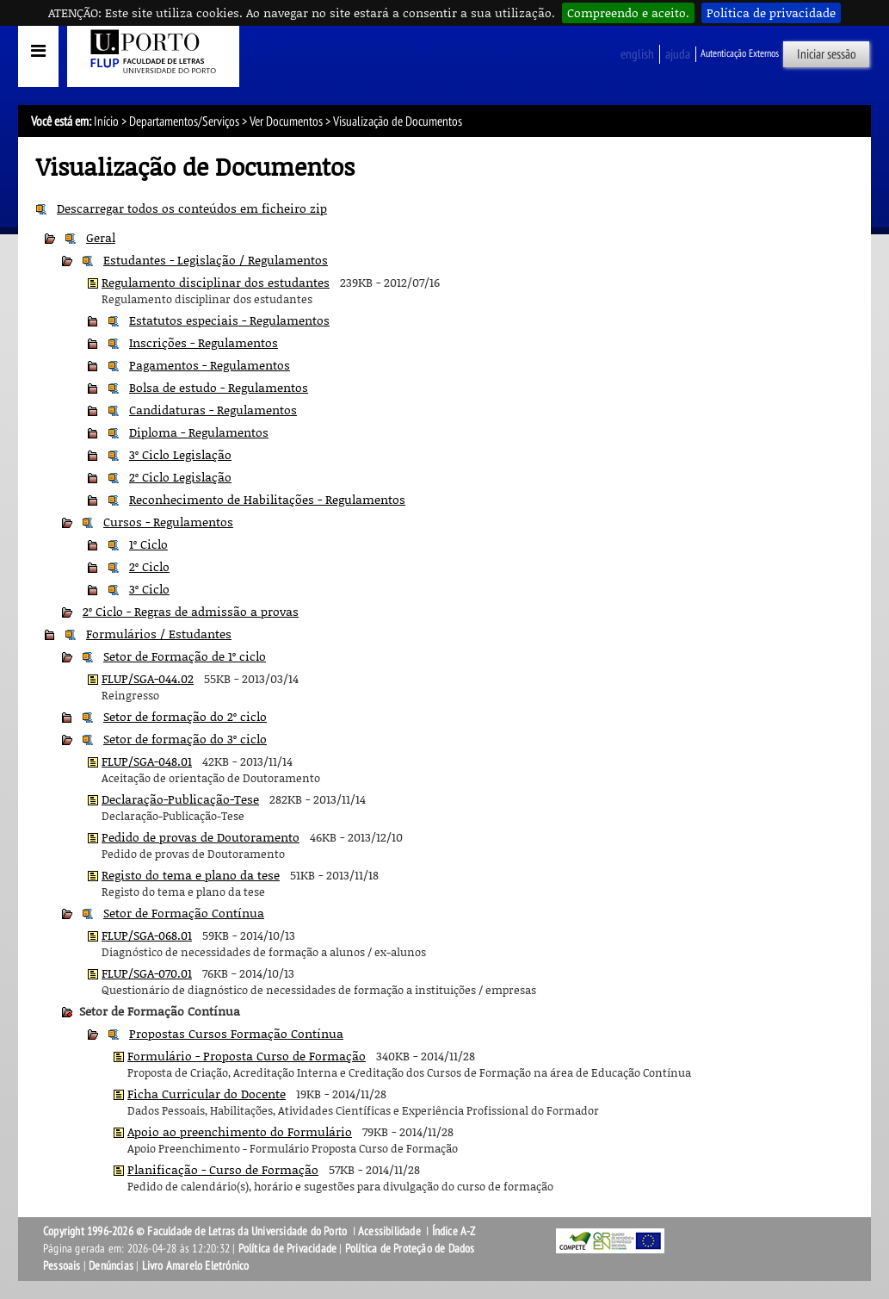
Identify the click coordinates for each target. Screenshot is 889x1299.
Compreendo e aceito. (628, 12)
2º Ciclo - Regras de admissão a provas (191, 611)
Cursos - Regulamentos (168, 521)
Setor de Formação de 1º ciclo (184, 656)
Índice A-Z (454, 1231)
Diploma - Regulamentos (199, 432)
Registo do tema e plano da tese (191, 875)
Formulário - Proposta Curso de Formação (246, 1055)
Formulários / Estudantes (159, 633)
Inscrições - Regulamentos (203, 342)
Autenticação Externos (740, 53)
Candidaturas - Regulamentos (213, 409)
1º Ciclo (148, 544)
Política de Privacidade (287, 1248)
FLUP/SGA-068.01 (147, 935)
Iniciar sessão (826, 54)
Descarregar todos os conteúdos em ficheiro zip (192, 208)
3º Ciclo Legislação (180, 454)
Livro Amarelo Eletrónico (196, 1266)
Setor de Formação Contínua (183, 912)
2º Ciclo (149, 566)
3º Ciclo (149, 589)
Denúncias (111, 1266)
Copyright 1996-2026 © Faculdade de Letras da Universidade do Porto (196, 1231)
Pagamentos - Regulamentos (209, 365)
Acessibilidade (389, 1231)
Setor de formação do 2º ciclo (185, 716)
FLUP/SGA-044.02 (148, 678)
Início (106, 121)
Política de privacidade (771, 12)
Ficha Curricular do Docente (206, 1093)
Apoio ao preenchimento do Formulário (239, 1131)
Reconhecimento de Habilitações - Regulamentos (267, 499)
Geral (100, 237)
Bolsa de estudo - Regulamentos (218, 387)
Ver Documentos (286, 121)
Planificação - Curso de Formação (222, 1169)
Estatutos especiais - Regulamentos (229, 320)
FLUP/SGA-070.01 (147, 973)
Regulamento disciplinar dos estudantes (216, 282)
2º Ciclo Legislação (180, 477)
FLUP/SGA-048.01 (147, 761)
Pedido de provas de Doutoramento (200, 837)
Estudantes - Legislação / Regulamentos (215, 260)
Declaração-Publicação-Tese (180, 799)
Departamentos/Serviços (184, 121)
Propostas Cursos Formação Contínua (236, 1033)
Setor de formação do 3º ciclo (185, 738)
